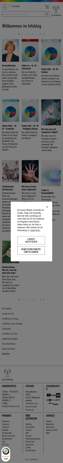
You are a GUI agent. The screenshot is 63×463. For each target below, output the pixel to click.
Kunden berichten (8, 348)
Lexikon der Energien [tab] (10, 338)
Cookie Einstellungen (31, 449)
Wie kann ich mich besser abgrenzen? (29, 188)
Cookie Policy (35, 230)
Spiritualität (6, 328)
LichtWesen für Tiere (9, 333)
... (36, 34)
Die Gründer (30, 426)
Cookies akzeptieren (31, 240)
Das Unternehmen (8, 343)
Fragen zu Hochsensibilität (47, 191)
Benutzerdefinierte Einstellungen (31, 250)
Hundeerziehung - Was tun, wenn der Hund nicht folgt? (9, 270)
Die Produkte (7, 308)
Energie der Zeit (8, 313)
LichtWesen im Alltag (10, 318)
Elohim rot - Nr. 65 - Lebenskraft (30, 67)
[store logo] (55, 11)
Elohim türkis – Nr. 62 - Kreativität (9, 127)
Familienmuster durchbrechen (8, 188)
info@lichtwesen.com (11, 406)
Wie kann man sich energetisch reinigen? (49, 130)
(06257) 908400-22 (8, 399)
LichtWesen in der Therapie (12, 323)
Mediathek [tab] (6, 353)
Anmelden (14, 6)
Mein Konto (50, 426)
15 (40, 34)
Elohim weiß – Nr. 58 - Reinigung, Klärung (30, 127)
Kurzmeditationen (9, 65)
